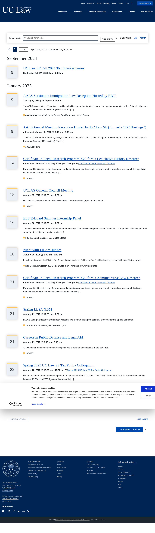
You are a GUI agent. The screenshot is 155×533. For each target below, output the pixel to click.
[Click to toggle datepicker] (51, 59)
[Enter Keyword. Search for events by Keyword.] (59, 38)
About (96, 3)
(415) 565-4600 (9, 498)
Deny (135, 517)
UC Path (90, 481)
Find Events (104, 38)
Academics (78, 11)
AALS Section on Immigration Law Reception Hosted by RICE (70, 106)
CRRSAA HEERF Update (96, 478)
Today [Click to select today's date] (23, 59)
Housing (103, 3)
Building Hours (7, 501)
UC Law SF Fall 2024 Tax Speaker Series (53, 78)
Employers (122, 488)
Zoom (59, 484)
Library (111, 3)
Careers (132, 11)
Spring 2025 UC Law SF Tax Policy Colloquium (58, 375)
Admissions (62, 11)
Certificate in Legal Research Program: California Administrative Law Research (81, 288)
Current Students (124, 482)
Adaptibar (90, 471)
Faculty (120, 491)
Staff (119, 494)
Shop (126, 3)
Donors (120, 479)
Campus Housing (93, 475)
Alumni (120, 476)
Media (120, 497)
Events (119, 3)
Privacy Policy (33, 487)
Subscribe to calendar (129, 439)
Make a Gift (87, 3)
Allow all (135, 510)
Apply (79, 3)
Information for (144, 3)
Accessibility (32, 484)
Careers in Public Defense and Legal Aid (53, 347)
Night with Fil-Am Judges (42, 260)
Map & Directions (34, 471)
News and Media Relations (96, 484)
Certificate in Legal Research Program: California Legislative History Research (81, 169)
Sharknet (60, 471)
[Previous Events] (9, 59)
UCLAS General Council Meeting (48, 200)
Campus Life (117, 11)
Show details (37, 528)
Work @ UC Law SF (35, 475)
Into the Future (147, 11)
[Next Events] (15, 59)
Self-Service (61, 478)
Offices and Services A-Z (37, 481)
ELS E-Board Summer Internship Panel (52, 228)
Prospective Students (125, 485)
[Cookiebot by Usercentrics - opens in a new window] (15, 528)
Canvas (60, 481)
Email (59, 475)
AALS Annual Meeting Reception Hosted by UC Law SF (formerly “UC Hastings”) (84, 137)
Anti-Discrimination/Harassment (39, 478)
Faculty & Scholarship (97, 11)
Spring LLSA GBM (37, 319)
